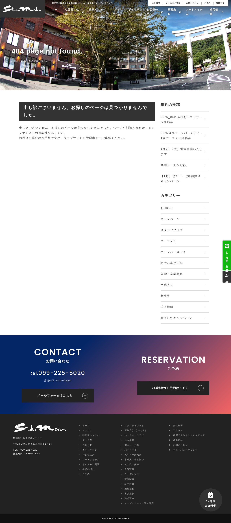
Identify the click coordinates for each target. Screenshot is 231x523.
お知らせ (167, 208)
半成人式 (167, 284)
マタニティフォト (134, 425)
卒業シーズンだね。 (175, 165)
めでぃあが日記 (172, 262)
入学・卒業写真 (172, 273)
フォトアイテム (194, 12)
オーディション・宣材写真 (139, 503)
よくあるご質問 (173, 3)
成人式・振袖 (132, 464)
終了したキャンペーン (176, 317)
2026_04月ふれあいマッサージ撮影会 (181, 119)
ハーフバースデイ (173, 251)
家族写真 (129, 479)
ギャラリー (134, 12)
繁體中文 (220, 3)
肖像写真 (129, 469)
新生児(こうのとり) (135, 430)
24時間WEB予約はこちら (170, 388)
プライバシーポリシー (185, 450)
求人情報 (167, 306)
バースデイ (168, 240)
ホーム (55, 12)
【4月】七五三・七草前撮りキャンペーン (181, 179)
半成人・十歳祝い (134, 459)
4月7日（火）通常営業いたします (181, 152)
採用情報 (214, 12)
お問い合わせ (192, 3)
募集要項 (178, 440)
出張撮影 (129, 493)
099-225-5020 (61, 373)
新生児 (165, 295)
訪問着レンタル (91, 435)
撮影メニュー (96, 12)
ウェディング (132, 474)
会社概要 (156, 3)
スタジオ (116, 12)
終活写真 (129, 498)
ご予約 (207, 3)
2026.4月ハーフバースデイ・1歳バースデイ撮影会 (182, 136)
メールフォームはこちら (54, 395)
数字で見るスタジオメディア (189, 435)
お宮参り (129, 440)
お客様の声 (152, 12)
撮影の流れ (88, 469)
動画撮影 (172, 12)
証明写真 (129, 484)
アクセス (178, 430)
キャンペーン (170, 219)
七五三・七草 (72, 12)
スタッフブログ (172, 230)
